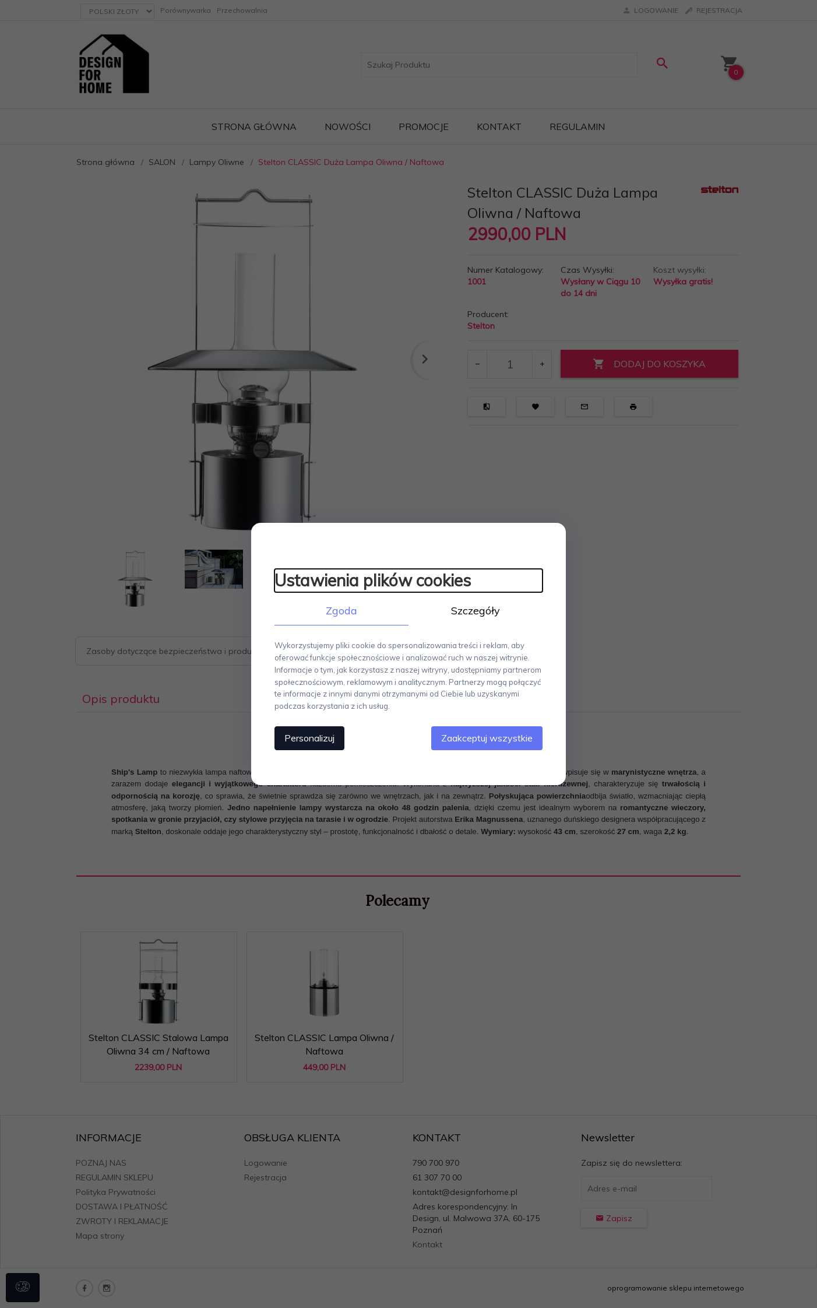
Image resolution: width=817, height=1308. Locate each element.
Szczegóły (475, 610)
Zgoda (341, 610)
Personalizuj (309, 738)
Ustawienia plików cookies (372, 580)
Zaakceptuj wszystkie (487, 738)
